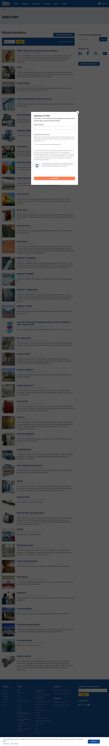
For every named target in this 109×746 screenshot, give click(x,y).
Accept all (94, 741)
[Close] (77, 112)
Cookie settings (14, 743)
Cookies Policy (6, 743)
